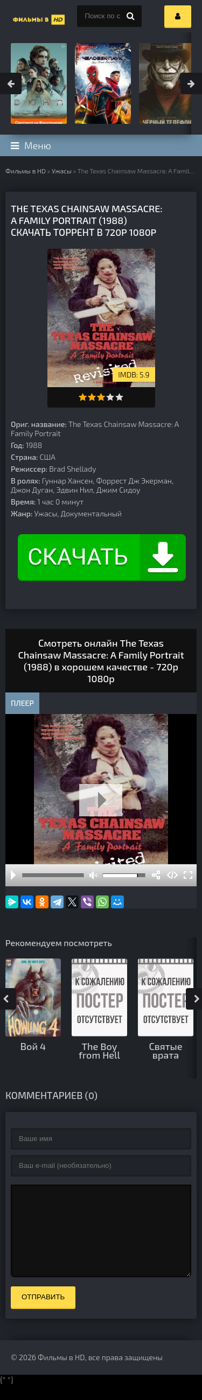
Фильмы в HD (25, 170)
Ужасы (62, 170)
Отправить (43, 1313)
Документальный (91, 513)
